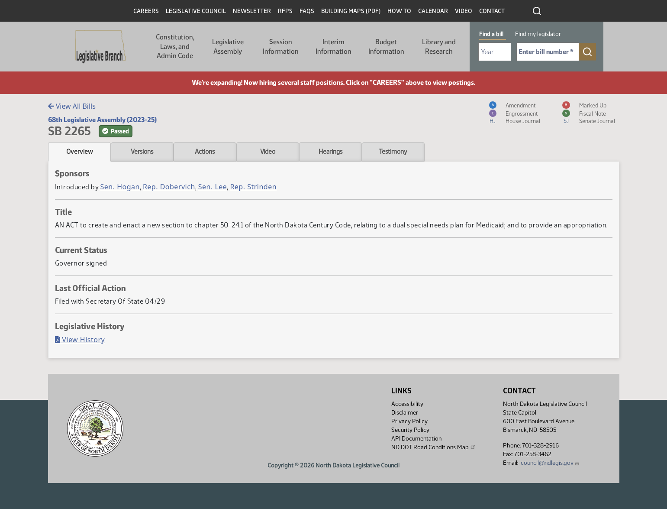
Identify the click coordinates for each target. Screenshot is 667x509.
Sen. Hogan (120, 186)
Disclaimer (404, 412)
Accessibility (407, 404)
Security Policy (410, 430)
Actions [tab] (205, 152)
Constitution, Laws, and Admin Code (175, 46)
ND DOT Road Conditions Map (433, 447)
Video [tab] (267, 152)
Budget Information (386, 46)
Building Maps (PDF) (350, 11)
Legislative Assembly (228, 46)
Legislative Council (196, 11)
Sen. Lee (212, 186)
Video (463, 11)
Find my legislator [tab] (538, 34)
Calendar (433, 11)
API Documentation (416, 438)
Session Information (281, 46)
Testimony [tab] (393, 152)
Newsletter (252, 11)
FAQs (307, 11)
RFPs (285, 11)
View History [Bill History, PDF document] (80, 339)
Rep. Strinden (253, 186)
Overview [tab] (79, 152)
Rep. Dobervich (169, 186)
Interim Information (333, 46)
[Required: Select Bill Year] (494, 51)
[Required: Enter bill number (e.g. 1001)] (547, 51)
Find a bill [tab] (491, 34)
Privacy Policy (409, 421)
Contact (492, 11)
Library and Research (439, 46)
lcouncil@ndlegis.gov (549, 463)
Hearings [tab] (330, 152)
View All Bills (72, 106)
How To (399, 11)
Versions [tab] (142, 152)
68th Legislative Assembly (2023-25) (102, 120)
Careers (146, 11)
